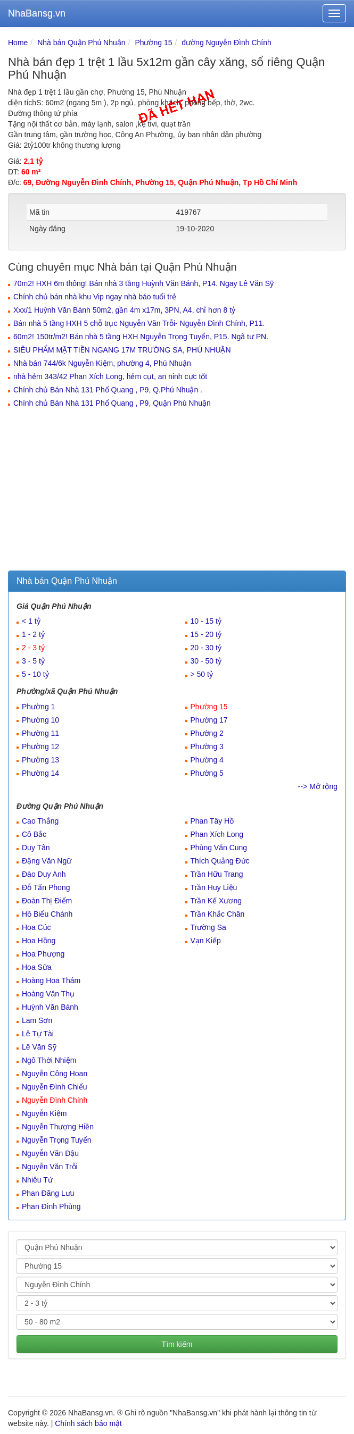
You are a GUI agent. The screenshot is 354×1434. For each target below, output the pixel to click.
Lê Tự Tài (38, 1033)
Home (18, 42)
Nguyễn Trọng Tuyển (57, 1140)
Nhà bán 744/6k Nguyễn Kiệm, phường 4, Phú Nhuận (102, 363)
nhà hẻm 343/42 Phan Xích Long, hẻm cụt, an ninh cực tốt (110, 376)
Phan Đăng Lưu (48, 1193)
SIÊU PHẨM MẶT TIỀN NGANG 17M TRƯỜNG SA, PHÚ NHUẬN (122, 350)
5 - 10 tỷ (35, 674)
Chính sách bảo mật (88, 1423)
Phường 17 (209, 720)
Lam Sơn (37, 1020)
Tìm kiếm (177, 1344)
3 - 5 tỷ (33, 661)
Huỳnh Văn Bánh (50, 1007)
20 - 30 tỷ (206, 647)
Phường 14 (40, 773)
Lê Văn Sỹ (39, 1047)
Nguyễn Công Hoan (54, 1073)
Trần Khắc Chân (218, 914)
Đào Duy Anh (44, 874)
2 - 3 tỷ (33, 647)
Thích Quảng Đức (220, 861)
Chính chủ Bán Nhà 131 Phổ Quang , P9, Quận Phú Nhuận (112, 403)
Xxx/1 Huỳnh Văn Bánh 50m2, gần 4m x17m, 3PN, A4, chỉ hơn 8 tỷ (124, 310)
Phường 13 (40, 760)
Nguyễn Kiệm (44, 1113)
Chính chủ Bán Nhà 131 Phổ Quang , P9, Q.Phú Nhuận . (107, 389)
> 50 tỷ (202, 674)
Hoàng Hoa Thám (51, 980)
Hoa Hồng (38, 940)
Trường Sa (208, 927)
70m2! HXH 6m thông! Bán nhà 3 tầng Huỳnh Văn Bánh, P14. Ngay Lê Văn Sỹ (143, 283)
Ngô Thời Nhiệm (49, 1060)
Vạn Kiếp (206, 940)
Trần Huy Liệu (214, 887)
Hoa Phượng (43, 954)
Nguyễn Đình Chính (54, 1100)
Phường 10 (40, 720)
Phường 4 (207, 760)
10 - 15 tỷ (206, 621)
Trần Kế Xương (216, 900)
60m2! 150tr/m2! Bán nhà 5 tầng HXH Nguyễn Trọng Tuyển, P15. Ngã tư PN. (140, 336)
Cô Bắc (34, 834)
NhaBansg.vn (36, 13)
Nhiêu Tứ (37, 1180)
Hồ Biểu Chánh (47, 914)
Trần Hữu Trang (217, 874)
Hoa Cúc (36, 927)
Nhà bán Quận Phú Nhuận (81, 42)
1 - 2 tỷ (33, 634)
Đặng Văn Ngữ (46, 861)
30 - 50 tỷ (206, 661)
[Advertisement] (177, 490)
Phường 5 (207, 773)
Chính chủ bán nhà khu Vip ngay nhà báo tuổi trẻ (94, 296)
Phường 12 (40, 746)
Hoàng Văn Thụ (48, 993)
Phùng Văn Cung (219, 847)
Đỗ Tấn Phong (46, 887)
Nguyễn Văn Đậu (50, 1153)
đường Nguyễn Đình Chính (226, 42)
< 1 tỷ (31, 621)
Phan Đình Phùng (51, 1206)
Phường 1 (38, 706)
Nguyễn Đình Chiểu (54, 1087)
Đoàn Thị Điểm (47, 900)
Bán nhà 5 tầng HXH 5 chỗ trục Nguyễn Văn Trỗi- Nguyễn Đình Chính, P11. (139, 323)
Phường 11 (40, 733)
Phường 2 (207, 733)
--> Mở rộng (317, 786)
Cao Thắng (40, 821)
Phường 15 (153, 42)
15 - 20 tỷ (206, 634)
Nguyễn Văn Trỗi (50, 1166)
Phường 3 (207, 746)
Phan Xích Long (217, 834)
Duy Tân (36, 847)
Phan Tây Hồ (212, 821)
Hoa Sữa (37, 967)
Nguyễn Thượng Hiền (58, 1126)
